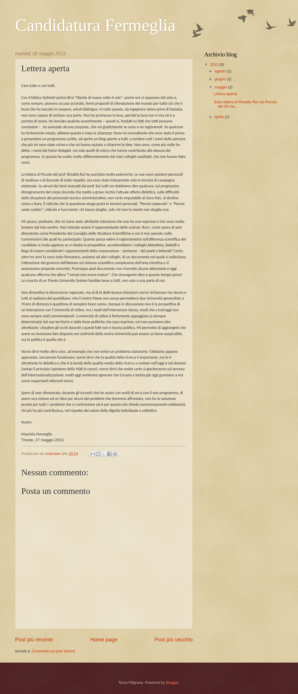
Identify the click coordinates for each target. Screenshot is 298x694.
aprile (219, 117)
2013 (214, 64)
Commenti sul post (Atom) (53, 651)
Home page (103, 640)
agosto (220, 71)
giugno (220, 79)
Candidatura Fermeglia (95, 25)
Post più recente (34, 640)
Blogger (172, 682)
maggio (221, 87)
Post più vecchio (174, 640)
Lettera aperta (225, 94)
